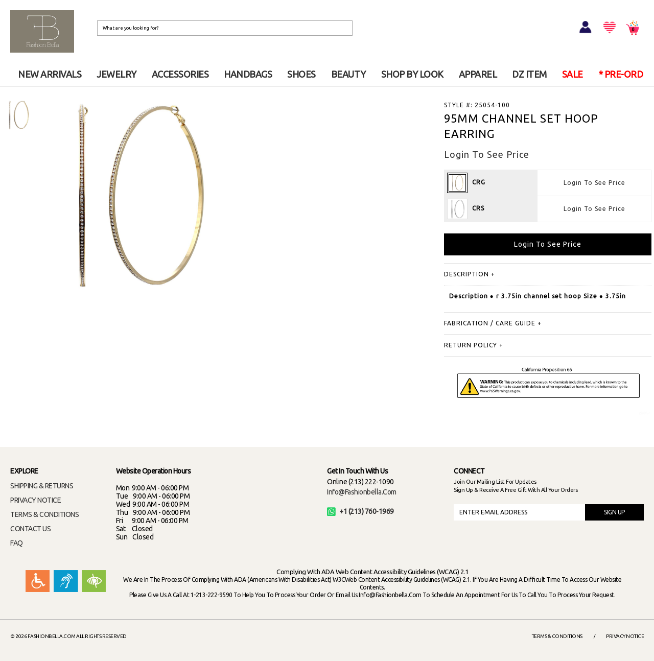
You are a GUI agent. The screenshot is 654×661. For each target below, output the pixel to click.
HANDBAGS (248, 74)
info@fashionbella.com (361, 492)
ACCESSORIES (180, 74)
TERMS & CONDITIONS (44, 514)
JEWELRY (116, 74)
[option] (18, 115)
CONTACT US (30, 529)
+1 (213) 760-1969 (360, 511)
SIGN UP (614, 512)
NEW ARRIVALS (49, 74)
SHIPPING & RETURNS (41, 486)
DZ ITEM (529, 74)
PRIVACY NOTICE (35, 500)
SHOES (301, 74)
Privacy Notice (625, 636)
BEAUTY (348, 74)
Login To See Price (594, 182)
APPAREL (478, 74)
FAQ (16, 543)
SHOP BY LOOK (412, 74)
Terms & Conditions (557, 636)
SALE (572, 74)
